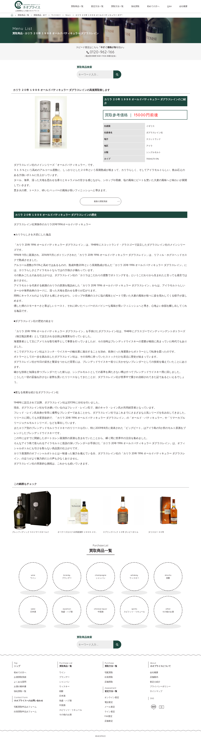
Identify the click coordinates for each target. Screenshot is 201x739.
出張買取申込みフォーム (25, 711)
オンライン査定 (112, 697)
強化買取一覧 (20, 691)
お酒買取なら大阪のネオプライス (27, 11)
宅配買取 (109, 672)
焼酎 (61, 691)
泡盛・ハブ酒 (65, 700)
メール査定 (110, 706)
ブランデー (64, 677)
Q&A (169, 6)
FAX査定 (108, 716)
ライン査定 (110, 711)
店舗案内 (154, 677)
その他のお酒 (65, 714)
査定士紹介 (155, 681)
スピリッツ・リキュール (70, 710)
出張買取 (109, 677)
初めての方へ (153, 6)
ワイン (62, 672)
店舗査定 (109, 721)
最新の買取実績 (100, 201)
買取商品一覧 (77, 6)
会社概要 (183, 6)
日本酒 (62, 695)
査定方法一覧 (97, 6)
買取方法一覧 (117, 6)
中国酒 (62, 705)
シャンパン (64, 681)
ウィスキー (64, 686)
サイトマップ (156, 691)
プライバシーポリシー (160, 686)
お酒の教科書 (20, 686)
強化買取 (135, 6)
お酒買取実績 (20, 677)
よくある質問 (20, 681)
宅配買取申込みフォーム (25, 706)
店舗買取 (109, 681)
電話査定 (109, 702)
